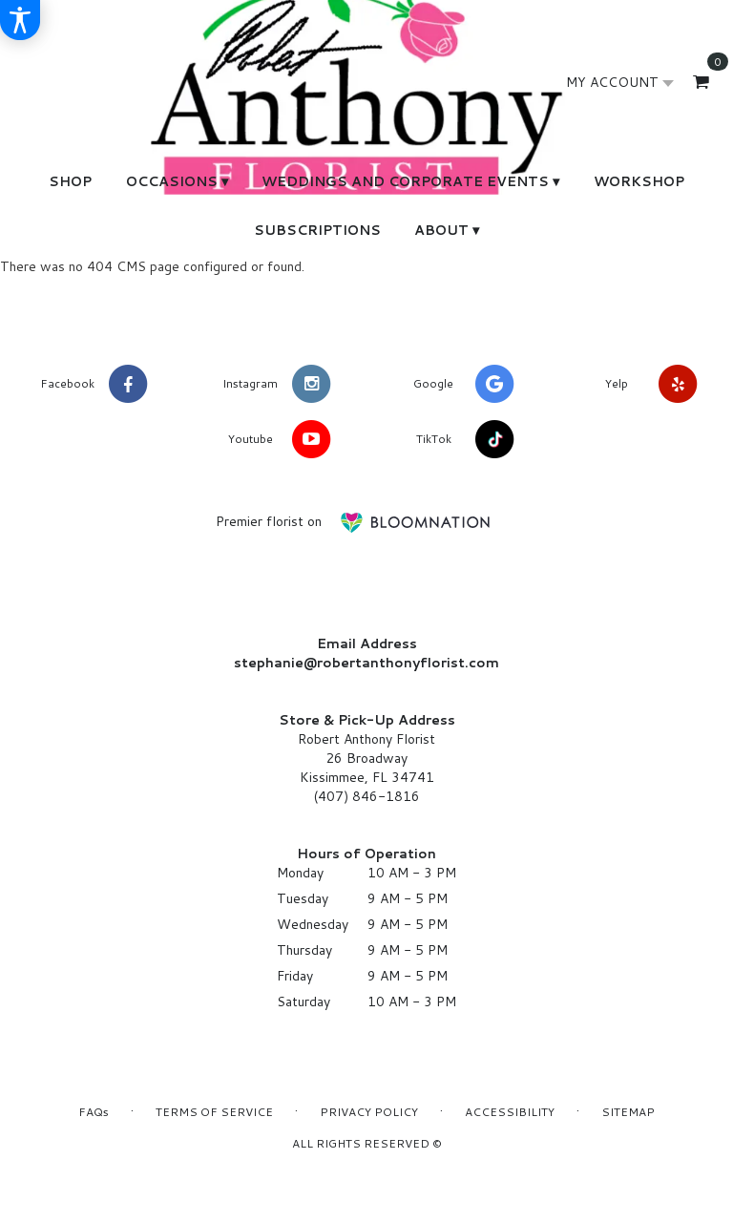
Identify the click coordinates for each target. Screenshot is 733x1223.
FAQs (93, 1112)
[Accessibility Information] (20, 20)
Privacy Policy (369, 1112)
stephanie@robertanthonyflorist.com (366, 662)
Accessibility (510, 1112)
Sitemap (628, 1112)
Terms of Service (214, 1112)
